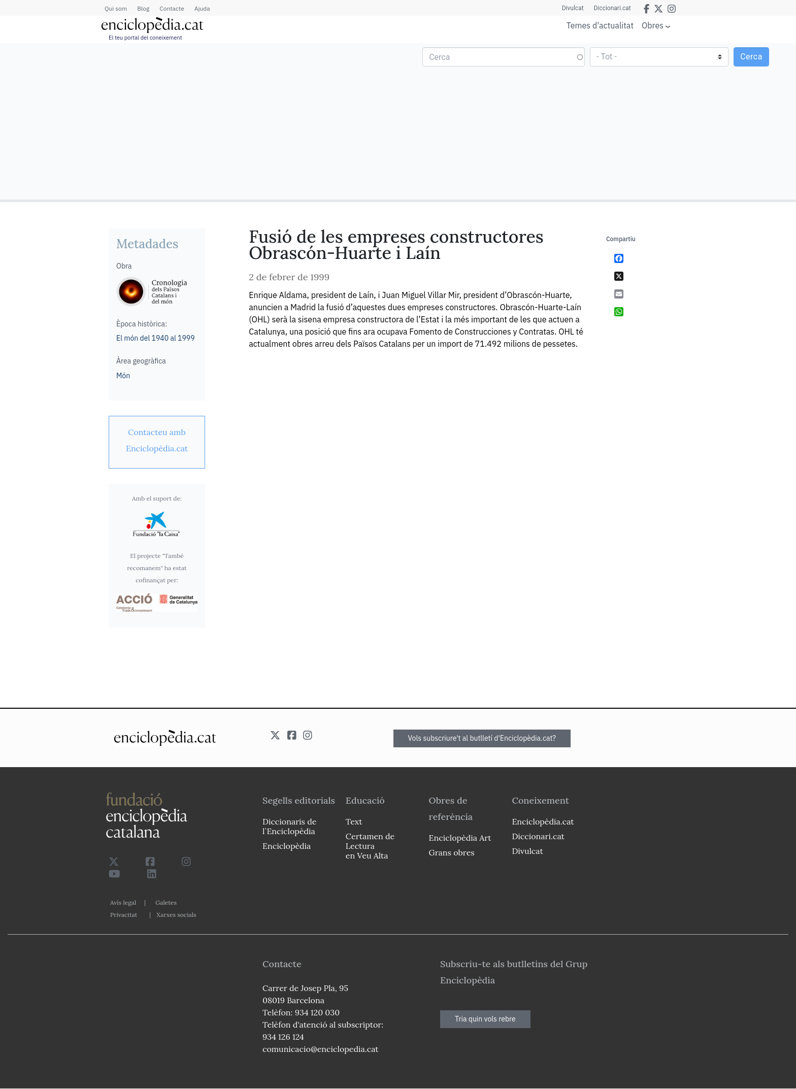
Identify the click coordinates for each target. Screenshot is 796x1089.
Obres (653, 25)
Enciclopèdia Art (460, 838)
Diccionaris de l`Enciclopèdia (289, 826)
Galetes (166, 902)
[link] (157, 440)
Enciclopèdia (286, 846)
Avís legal (123, 902)
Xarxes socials (176, 914)
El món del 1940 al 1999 (155, 338)
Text (354, 821)
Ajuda (202, 8)
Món (123, 375)
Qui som (116, 8)
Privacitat (123, 914)
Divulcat (573, 8)
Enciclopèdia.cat (543, 821)
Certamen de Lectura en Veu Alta (370, 846)
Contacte (171, 8)
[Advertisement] (200, 121)
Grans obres (452, 852)
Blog (143, 8)
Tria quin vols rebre (485, 1019)
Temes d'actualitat (600, 25)
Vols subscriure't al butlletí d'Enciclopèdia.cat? (482, 738)
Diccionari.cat (612, 8)
